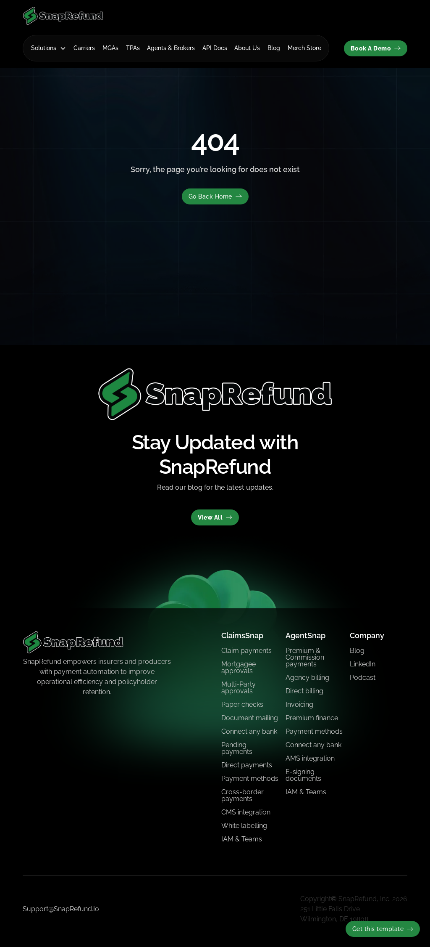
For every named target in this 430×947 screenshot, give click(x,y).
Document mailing (249, 718)
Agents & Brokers (171, 48)
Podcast (362, 678)
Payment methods (249, 779)
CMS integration (245, 812)
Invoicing (299, 704)
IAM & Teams (241, 839)
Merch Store (304, 48)
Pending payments (236, 748)
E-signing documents (303, 775)
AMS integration (310, 758)
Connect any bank (249, 731)
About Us (247, 48)
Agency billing (307, 678)
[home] (63, 16)
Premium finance (312, 718)
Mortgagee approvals (238, 667)
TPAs (133, 48)
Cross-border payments (242, 795)
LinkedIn (362, 664)
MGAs (110, 48)
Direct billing (304, 691)
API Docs (214, 48)
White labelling (244, 826)
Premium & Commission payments (305, 657)
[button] (48, 48)
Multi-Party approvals (238, 687)
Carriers (84, 48)
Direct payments (246, 765)
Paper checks (242, 704)
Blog (273, 48)
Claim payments (246, 651)
